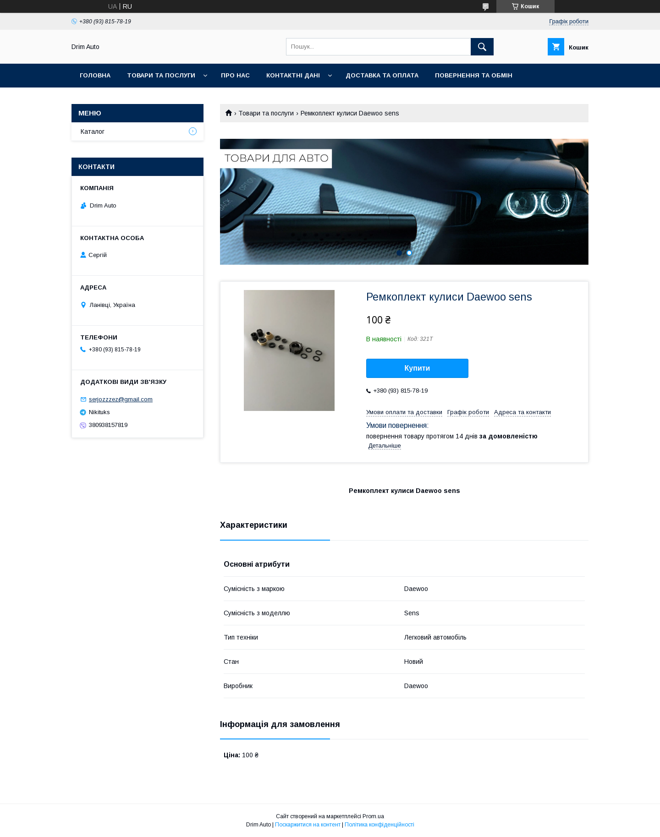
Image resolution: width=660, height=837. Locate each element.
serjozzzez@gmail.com (121, 399)
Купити (417, 368)
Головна (95, 75)
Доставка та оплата (382, 75)
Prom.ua (373, 816)
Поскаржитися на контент (308, 824)
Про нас (235, 75)
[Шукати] (482, 46)
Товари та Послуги (161, 75)
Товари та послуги (266, 113)
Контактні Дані (293, 75)
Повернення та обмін (473, 75)
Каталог (92, 131)
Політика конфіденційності (379, 824)
